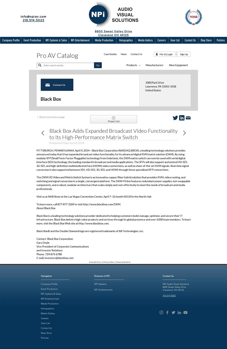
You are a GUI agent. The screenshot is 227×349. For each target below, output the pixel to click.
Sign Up (184, 54)
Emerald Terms (95, 262)
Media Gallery (48, 313)
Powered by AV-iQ (123, 262)
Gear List (45, 323)
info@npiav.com (33, 16)
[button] (10, 40)
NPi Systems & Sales (51, 293)
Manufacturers (154, 65)
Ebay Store (46, 333)
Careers (44, 318)
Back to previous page (50, 117)
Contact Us (136, 54)
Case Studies (110, 54)
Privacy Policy (108, 262)
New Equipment (178, 65)
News (124, 54)
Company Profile (49, 284)
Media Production (50, 303)
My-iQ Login (166, 54)
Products (133, 65)
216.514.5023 (169, 295)
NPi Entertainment (50, 298)
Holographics (47, 308)
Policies (44, 337)
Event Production (49, 288)
